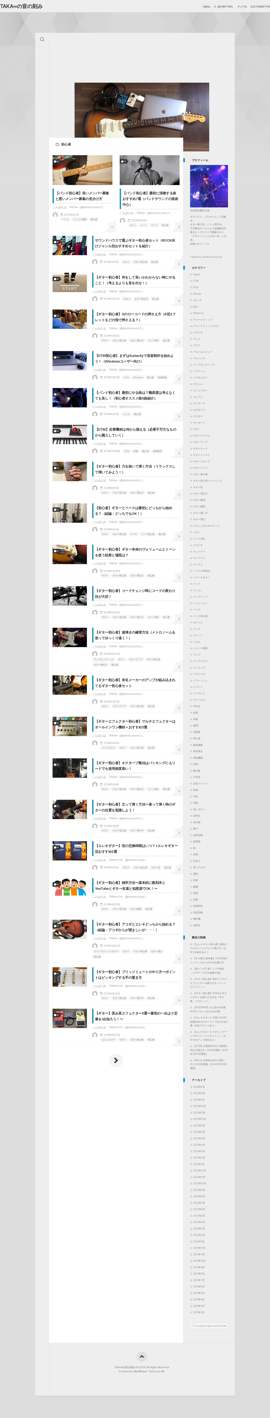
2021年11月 (199, 1255)
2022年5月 (199, 1217)
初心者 (91, 230)
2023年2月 (199, 1159)
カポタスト (199, 411)
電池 (195, 894)
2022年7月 (199, 1204)
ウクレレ (198, 385)
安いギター (199, 810)
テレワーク (199, 559)
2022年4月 (199, 1223)
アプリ (196, 346)
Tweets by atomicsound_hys (206, 258)
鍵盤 (195, 888)
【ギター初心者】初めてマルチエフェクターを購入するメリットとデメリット (208, 984)
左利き (196, 817)
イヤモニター (200, 379)
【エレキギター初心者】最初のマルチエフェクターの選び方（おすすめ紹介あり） (208, 949)
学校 (195, 791)
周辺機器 (198, 759)
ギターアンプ (141, 796)
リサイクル (199, 675)
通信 (195, 875)
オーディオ (199, 404)
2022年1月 (199, 1243)
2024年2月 (199, 1094)
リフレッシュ (200, 681)
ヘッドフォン (200, 604)
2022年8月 (199, 1198)
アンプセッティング (108, 796)
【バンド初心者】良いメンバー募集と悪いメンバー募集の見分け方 (81, 203)
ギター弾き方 (145, 335)
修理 (195, 727)
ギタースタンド (201, 462)
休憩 (195, 714)
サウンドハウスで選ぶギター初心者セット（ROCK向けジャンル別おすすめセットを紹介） (135, 264)
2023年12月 (199, 1107)
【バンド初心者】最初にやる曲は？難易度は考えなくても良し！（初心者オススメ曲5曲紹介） (135, 476)
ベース (130, 644)
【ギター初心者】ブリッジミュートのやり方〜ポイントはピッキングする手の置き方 (135, 1195)
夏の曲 (196, 772)
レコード (198, 688)
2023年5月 (199, 1139)
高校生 (196, 926)
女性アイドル (200, 785)
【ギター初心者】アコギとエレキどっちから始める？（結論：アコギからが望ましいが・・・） (135, 1135)
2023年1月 (199, 1165)
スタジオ (198, 546)
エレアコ (198, 398)
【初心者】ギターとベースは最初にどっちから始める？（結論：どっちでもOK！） (135, 617)
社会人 (196, 862)
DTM (107, 449)
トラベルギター (201, 578)
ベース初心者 (145, 644)
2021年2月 (199, 1313)
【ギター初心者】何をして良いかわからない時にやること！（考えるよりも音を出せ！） (135, 313)
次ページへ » (116, 1294)
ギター (129, 285)
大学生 (196, 778)
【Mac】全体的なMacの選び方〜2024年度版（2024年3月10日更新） (208, 1065)
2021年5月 (199, 1294)
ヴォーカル (199, 701)
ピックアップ (200, 598)
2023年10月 (199, 1120)
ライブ (151, 236)
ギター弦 (140, 1053)
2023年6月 (199, 1133)
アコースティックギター (110, 1162)
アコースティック (202, 321)
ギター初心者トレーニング (207, 482)
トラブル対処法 (201, 572)
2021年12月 (199, 1249)
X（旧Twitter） (217, 6)
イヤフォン (199, 372)
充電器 (196, 733)
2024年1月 (199, 1101)
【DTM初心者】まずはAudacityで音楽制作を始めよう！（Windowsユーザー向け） (136, 422)
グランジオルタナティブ (206, 527)
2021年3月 (199, 1307)
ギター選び (103, 1167)
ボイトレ (198, 624)
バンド (61, 230)
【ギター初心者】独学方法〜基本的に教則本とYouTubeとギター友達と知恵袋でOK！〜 (135, 1081)
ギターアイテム (201, 437)
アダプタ (198, 334)
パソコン (198, 591)
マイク (196, 630)
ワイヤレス (199, 694)
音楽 (195, 901)
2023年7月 (199, 1127)
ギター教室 (199, 501)
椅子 (195, 830)
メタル (196, 643)
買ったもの (199, 868)
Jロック (197, 301)
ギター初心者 (144, 285)
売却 (195, 765)
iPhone (197, 295)
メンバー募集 (76, 230)
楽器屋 (196, 843)
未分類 (196, 823)
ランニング (199, 669)
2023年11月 (199, 1114)
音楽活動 (198, 913)
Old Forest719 (253, 6)
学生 (195, 797)
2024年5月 (199, 1088)
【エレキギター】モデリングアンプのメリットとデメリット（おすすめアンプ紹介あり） (208, 1037)
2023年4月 (199, 1146)
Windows (120, 449)
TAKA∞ (200, 6)
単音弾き (198, 752)
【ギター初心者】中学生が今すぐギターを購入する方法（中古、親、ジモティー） (208, 998)
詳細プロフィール (199, 245)
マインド (198, 636)
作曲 (139, 541)
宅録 (195, 804)
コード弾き (152, 390)
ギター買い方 (200, 514)
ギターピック (200, 469)
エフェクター (112, 903)
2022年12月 (199, 1172)
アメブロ (235, 6)
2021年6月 (199, 1288)
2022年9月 (199, 1191)
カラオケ (198, 417)
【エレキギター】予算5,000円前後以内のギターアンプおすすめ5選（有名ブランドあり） (209, 1023)
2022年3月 (199, 1230)
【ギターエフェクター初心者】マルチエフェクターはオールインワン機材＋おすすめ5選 (135, 877)
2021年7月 (199, 1281)
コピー (128, 236)
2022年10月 (199, 1185)
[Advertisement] (142, 59)
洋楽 (195, 856)
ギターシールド (201, 456)
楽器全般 (198, 836)
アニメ (196, 340)
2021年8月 (199, 1275)
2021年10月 (199, 1262)
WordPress (140, 1373)
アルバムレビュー (202, 353)
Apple (196, 276)
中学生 (196, 707)
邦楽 (195, 881)
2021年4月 (199, 1301)
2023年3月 (199, 1152)
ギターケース (200, 449)
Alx (162, 1373)
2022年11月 (199, 1178)
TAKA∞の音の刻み (27, 7)
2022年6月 (199, 1210)
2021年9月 (199, 1268)
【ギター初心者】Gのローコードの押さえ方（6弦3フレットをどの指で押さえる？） (134, 362)
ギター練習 (141, 1107)
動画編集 (198, 746)
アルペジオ (199, 359)
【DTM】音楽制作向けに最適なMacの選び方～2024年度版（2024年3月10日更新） (209, 1051)
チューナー (199, 553)
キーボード (199, 424)
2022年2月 (199, 1236)
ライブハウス (200, 662)
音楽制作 (145, 449)
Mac (195, 308)
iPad (195, 288)
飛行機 (196, 920)
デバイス (198, 565)
